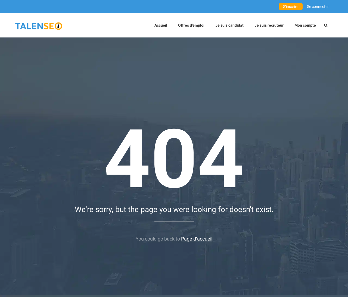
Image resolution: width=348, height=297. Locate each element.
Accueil (160, 25)
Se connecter (318, 6)
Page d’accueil (196, 239)
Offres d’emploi (191, 25)
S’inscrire (290, 6)
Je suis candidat (229, 25)
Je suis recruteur (269, 25)
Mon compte (305, 25)
